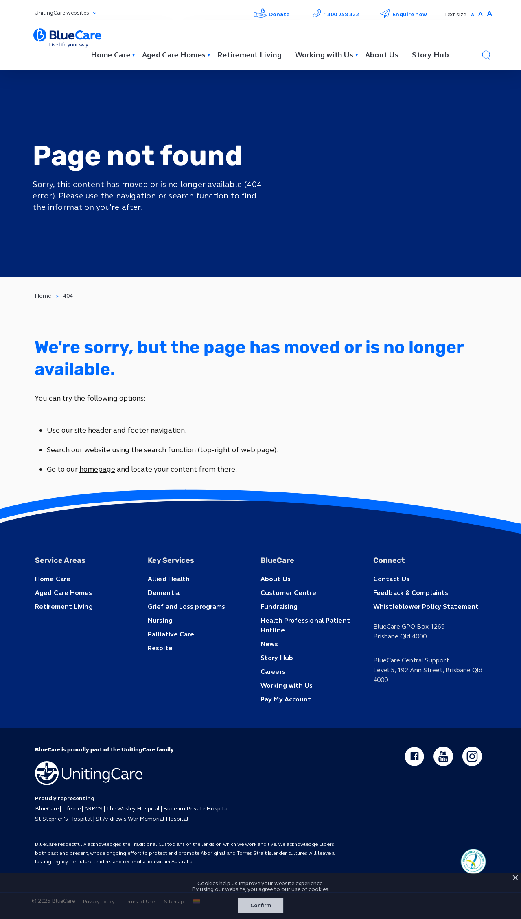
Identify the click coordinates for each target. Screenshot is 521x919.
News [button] (269, 644)
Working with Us (324, 54)
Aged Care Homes (174, 54)
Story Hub (430, 54)
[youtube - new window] (443, 756)
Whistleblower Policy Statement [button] (426, 606)
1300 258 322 (334, 14)
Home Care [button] (52, 579)
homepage (97, 469)
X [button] (515, 878)
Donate (271, 14)
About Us (381, 54)
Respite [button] (160, 648)
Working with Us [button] (286, 685)
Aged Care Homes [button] (63, 593)
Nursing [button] (160, 620)
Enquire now (403, 14)
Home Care (111, 54)
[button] (486, 54)
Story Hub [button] (276, 658)
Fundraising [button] (279, 606)
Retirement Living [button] (64, 606)
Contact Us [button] (391, 579)
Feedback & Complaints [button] (410, 593)
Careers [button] (272, 671)
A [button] (472, 14)
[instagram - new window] (472, 756)
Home (43, 295)
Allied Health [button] (169, 579)
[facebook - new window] (414, 756)
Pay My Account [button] (285, 699)
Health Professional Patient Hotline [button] (305, 625)
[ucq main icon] (473, 862)
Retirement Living (249, 54)
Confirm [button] (260, 905)
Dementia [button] (164, 593)
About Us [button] (275, 579)
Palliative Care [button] (171, 634)
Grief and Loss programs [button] (186, 606)
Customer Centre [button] (288, 593)
